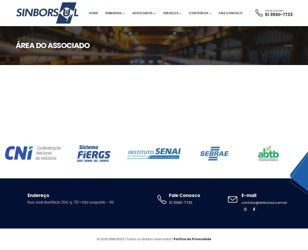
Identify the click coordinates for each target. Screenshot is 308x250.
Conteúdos (198, 13)
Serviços (170, 13)
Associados (142, 13)
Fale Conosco (230, 13)
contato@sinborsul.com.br (265, 202)
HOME (288, 46)
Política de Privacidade (192, 239)
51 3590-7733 (279, 14)
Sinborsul (113, 13)
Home (93, 13)
